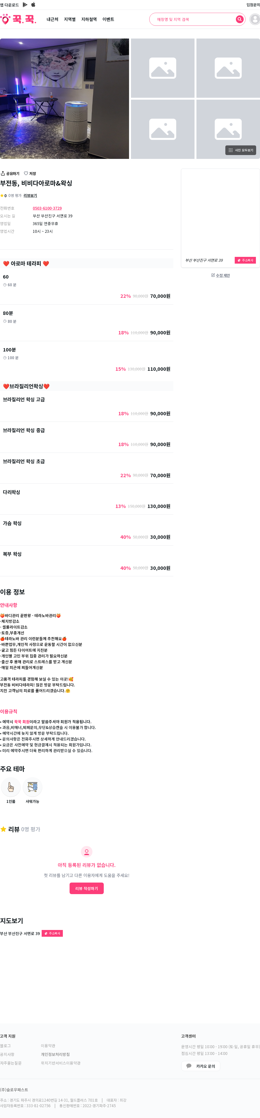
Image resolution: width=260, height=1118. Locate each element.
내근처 (52, 19)
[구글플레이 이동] (25, 5)
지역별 (70, 19)
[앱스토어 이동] (33, 5)
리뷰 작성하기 (86, 888)
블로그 (5, 1045)
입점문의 (253, 4)
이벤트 (108, 19)
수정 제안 (220, 275)
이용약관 (48, 1045)
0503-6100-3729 (47, 208)
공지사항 (7, 1054)
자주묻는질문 (11, 1063)
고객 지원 (7, 1036)
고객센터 (188, 1036)
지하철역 (89, 19)
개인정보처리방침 (55, 1054)
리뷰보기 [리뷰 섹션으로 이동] (30, 195)
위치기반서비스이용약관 (61, 1063)
